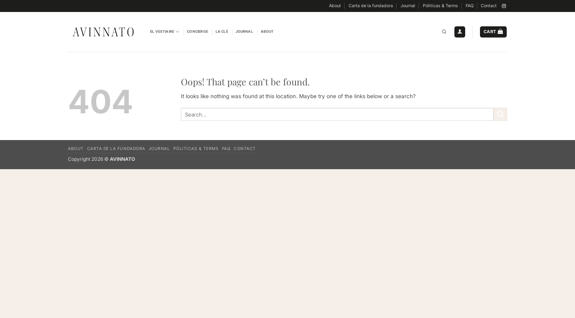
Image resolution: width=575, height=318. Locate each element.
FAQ (470, 5)
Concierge (197, 32)
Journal (408, 5)
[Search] (444, 32)
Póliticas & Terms (440, 5)
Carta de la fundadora (371, 5)
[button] (459, 32)
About (335, 5)
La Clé (222, 32)
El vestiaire (164, 32)
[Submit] (500, 114)
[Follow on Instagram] (504, 6)
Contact (489, 5)
